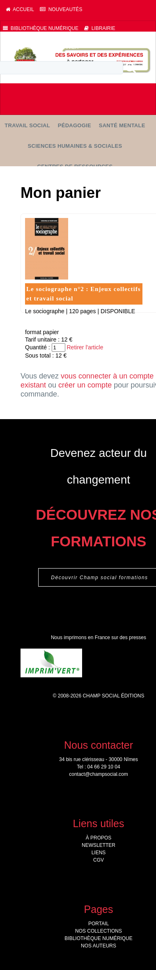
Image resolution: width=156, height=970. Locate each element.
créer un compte (85, 385)
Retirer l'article (85, 347)
